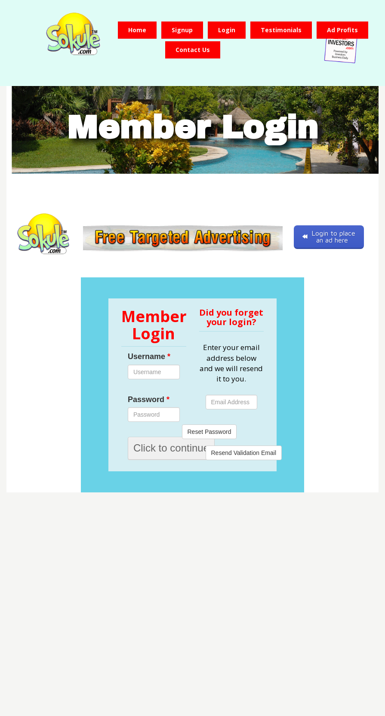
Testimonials (281, 30)
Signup (182, 30)
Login (226, 30)
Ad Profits (342, 30)
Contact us (193, 50)
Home (137, 30)
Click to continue (171, 448)
